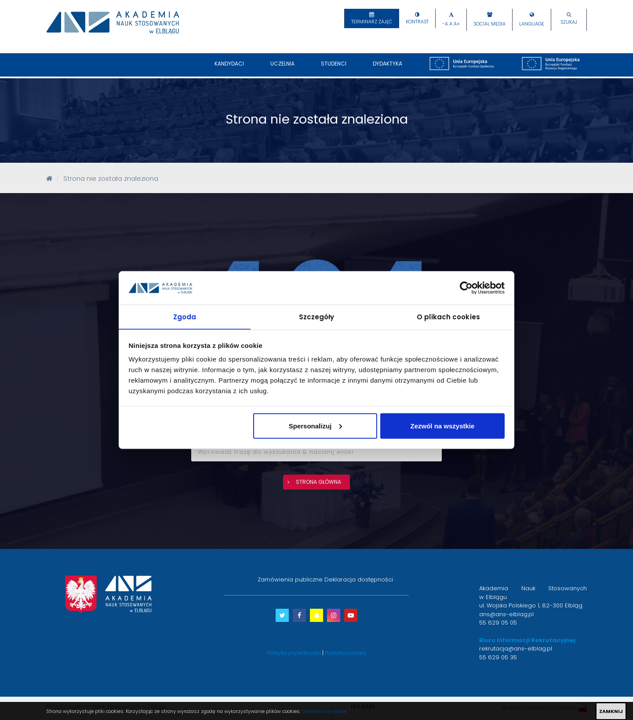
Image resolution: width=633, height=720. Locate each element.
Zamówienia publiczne (290, 579)
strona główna (318, 482)
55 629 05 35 (498, 657)
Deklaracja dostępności (358, 579)
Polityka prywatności (294, 653)
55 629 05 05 (498, 622)
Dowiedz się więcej (324, 711)
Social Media (489, 24)
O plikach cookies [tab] (448, 316)
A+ (457, 24)
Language (531, 24)
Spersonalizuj (315, 426)
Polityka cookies (346, 653)
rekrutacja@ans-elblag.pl (515, 648)
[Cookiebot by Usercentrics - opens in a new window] (466, 287)
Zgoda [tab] (184, 316)
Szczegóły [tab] (317, 316)
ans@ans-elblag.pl (506, 614)
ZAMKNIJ (611, 711)
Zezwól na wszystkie (442, 426)
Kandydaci (229, 68)
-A (445, 24)
